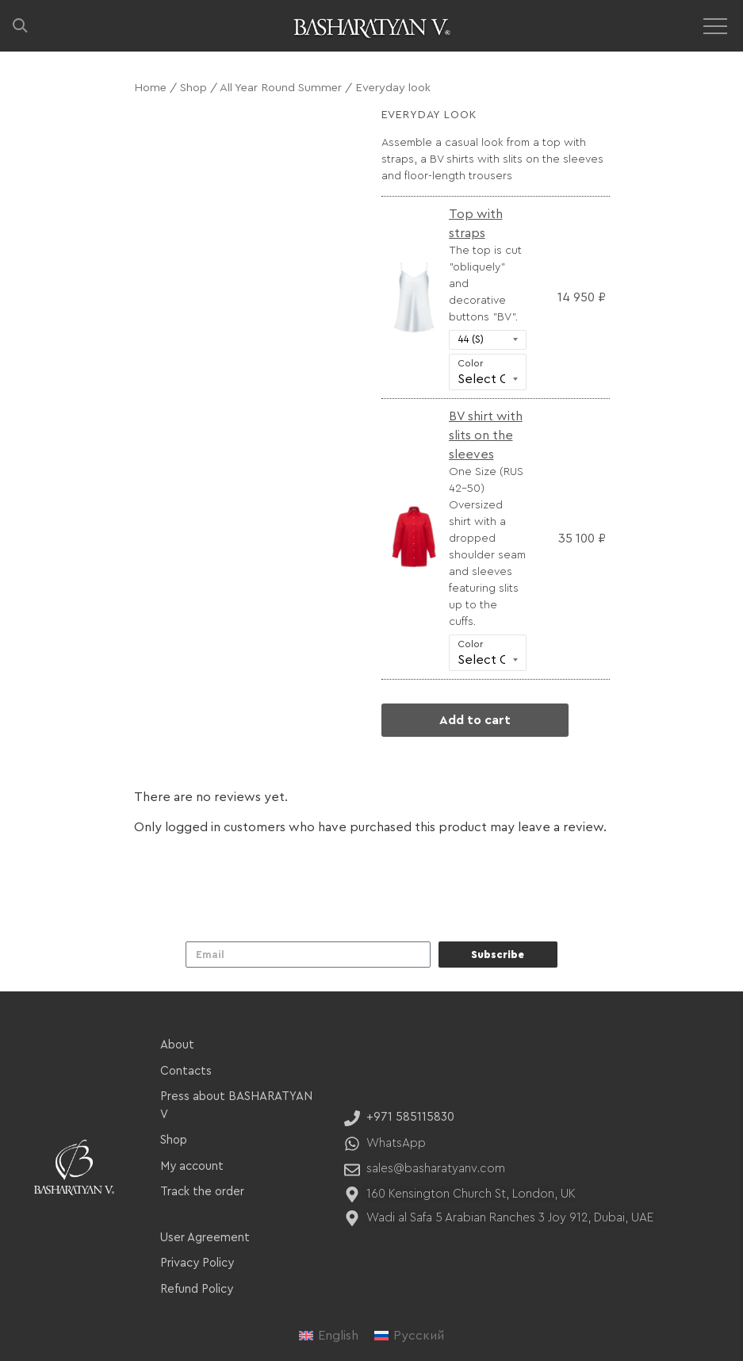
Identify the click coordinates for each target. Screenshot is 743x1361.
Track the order (202, 1192)
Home (150, 88)
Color (470, 363)
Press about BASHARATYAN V (236, 1106)
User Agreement (205, 1238)
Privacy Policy (197, 1263)
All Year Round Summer (281, 88)
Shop (193, 88)
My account (192, 1166)
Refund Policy (196, 1289)
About (177, 1045)
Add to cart (475, 720)
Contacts (186, 1071)
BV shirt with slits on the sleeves (486, 435)
